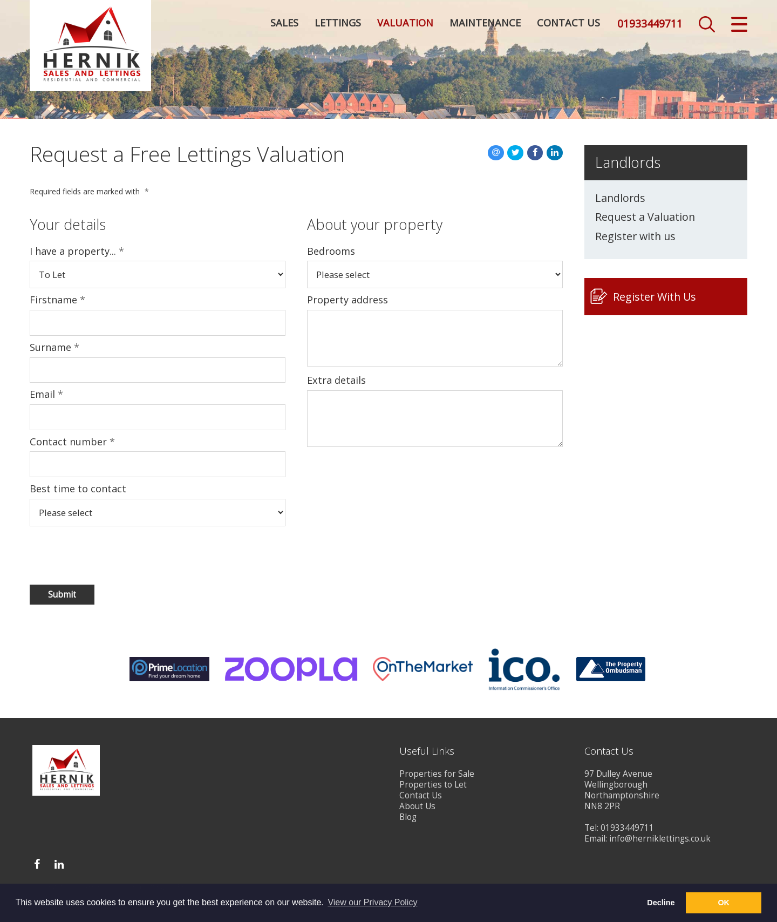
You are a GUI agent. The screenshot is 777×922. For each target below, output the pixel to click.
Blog (408, 817)
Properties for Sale (436, 773)
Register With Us (654, 296)
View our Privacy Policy (372, 902)
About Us (417, 806)
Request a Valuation (645, 217)
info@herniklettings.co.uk (660, 838)
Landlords (620, 198)
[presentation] (99, 555)
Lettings (338, 24)
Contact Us (568, 24)
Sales (284, 24)
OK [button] (724, 902)
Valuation (405, 24)
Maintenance (485, 24)
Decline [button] (660, 902)
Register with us (635, 236)
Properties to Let (433, 784)
